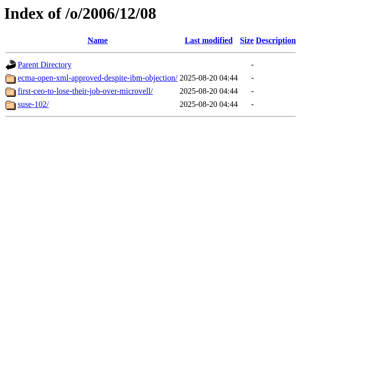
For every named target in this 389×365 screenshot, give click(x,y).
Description (276, 40)
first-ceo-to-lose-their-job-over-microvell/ (85, 91)
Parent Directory (44, 64)
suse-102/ (33, 104)
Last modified (209, 40)
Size (247, 40)
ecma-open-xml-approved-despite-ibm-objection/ (97, 78)
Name (98, 40)
